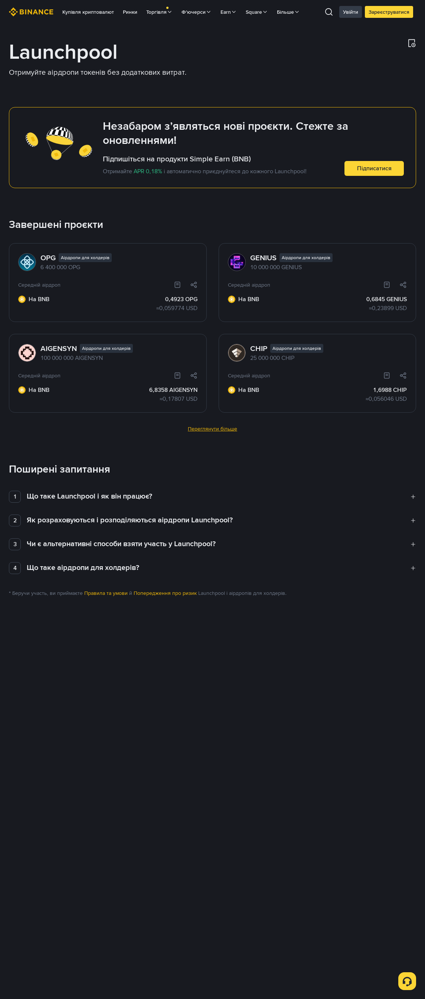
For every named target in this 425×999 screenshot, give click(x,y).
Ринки (130, 12)
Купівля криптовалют (88, 12)
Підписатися (374, 168)
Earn (228, 12)
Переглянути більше (212, 410)
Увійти (350, 12)
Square (257, 12)
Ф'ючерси (197, 12)
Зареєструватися (389, 12)
